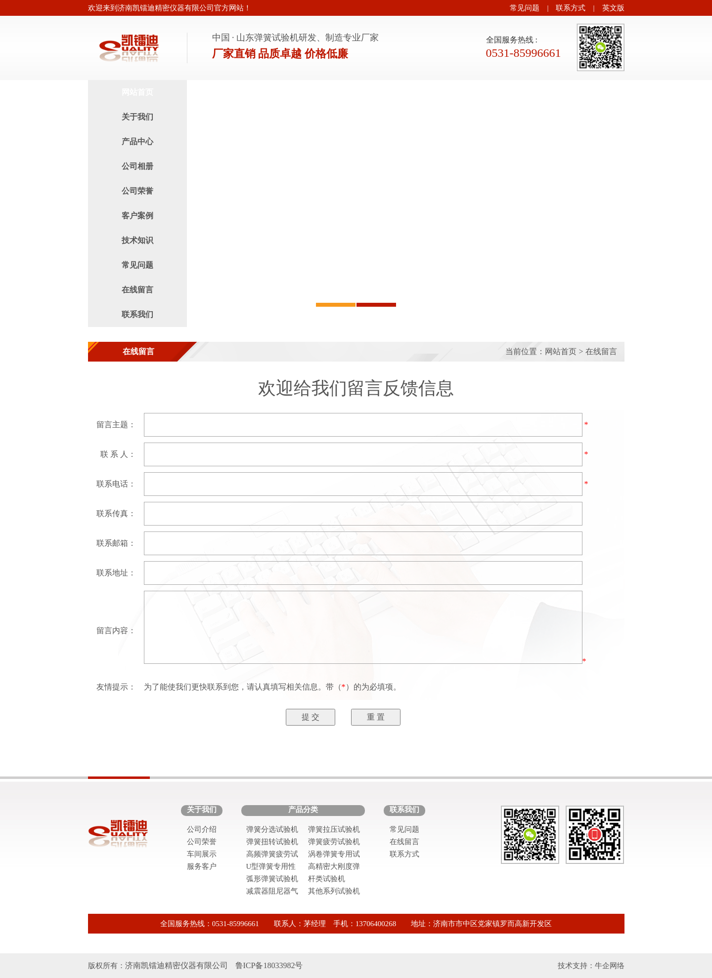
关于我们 (137, 117)
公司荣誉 (137, 191)
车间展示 (202, 854)
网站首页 (137, 92)
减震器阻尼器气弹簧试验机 (272, 892)
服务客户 (202, 866)
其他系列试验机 (334, 891)
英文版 (613, 8)
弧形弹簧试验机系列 (272, 880)
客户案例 (137, 215)
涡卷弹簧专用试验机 (334, 855)
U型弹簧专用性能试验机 (271, 867)
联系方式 (570, 8)
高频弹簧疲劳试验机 (272, 855)
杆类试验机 (326, 879)
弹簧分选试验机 (272, 829)
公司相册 (137, 166)
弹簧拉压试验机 (334, 829)
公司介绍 (202, 829)
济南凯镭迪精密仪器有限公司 (176, 965)
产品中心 (137, 141)
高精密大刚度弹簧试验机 (334, 867)
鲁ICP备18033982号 (269, 965)
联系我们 (137, 314)
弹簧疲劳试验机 (334, 842)
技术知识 (137, 240)
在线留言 (137, 289)
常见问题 (524, 8)
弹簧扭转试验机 (272, 842)
